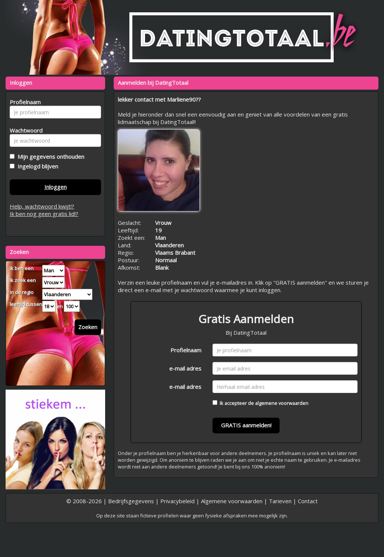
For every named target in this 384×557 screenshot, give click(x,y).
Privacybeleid (177, 501)
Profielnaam (185, 350)
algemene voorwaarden (281, 403)
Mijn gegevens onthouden (49, 156)
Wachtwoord (24, 130)
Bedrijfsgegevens (131, 501)
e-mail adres (185, 368)
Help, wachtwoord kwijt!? (42, 206)
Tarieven (280, 501)
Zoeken (87, 327)
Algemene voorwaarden (231, 501)
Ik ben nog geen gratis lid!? (44, 213)
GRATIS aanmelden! (246, 425)
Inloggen (55, 187)
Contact (308, 501)
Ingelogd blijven (36, 166)
